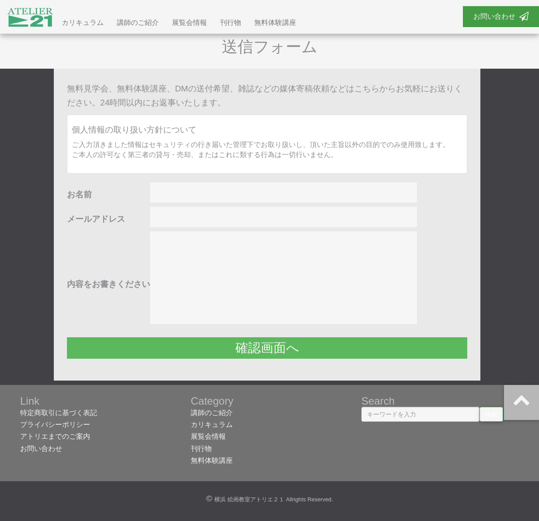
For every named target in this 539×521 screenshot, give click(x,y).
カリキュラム (83, 23)
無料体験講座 (275, 23)
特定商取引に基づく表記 (58, 413)
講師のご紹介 (138, 23)
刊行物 (230, 23)
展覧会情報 (189, 23)
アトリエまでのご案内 (55, 437)
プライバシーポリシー (55, 425)
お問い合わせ (500, 16)
